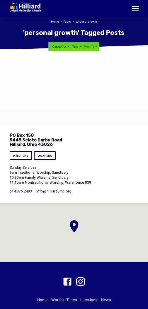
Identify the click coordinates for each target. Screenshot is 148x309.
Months (91, 46)
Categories (61, 46)
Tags (77, 46)
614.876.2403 (21, 191)
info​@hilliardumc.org (53, 191)
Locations (45, 155)
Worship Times (64, 300)
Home (55, 21)
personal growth (86, 21)
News (106, 300)
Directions (20, 155)
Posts (67, 21)
